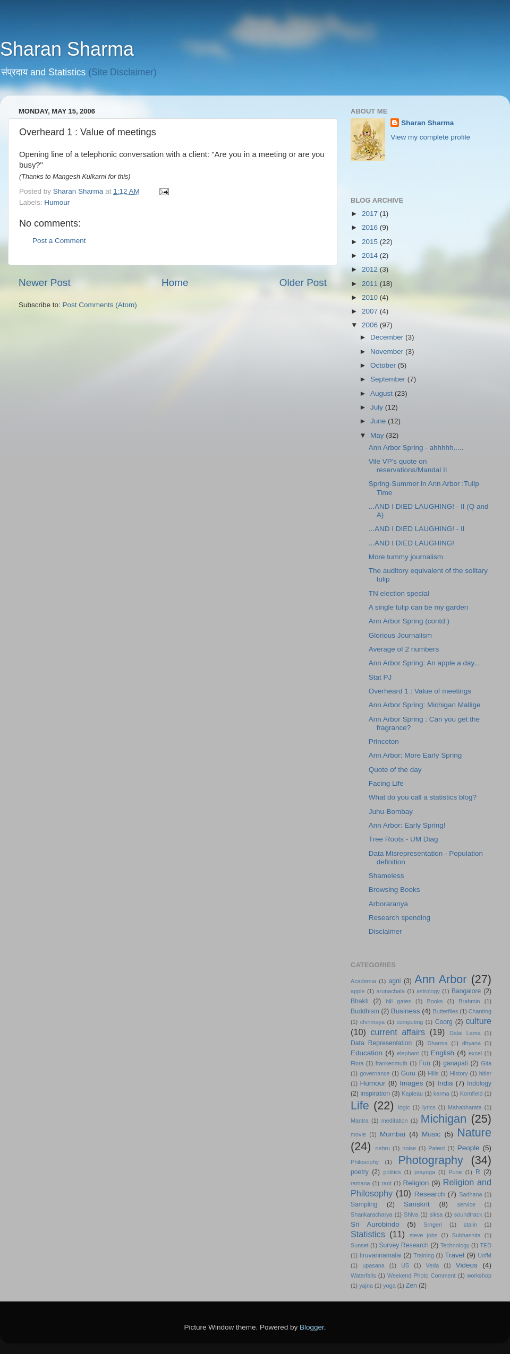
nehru (382, 1148)
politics (392, 1172)
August (382, 393)
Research (429, 1194)
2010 (371, 297)
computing (409, 1022)
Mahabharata (465, 1107)
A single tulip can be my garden (419, 607)
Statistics (368, 1234)
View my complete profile (430, 137)
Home (175, 282)
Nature (474, 1132)
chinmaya (372, 1022)
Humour (57, 202)
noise (409, 1148)
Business (405, 1011)
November (387, 351)
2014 (371, 255)
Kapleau (412, 1093)
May (378, 435)
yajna (366, 1285)
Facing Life (386, 783)
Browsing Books (394, 889)
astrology (428, 991)
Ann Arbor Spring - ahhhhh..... (416, 448)
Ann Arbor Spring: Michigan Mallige (425, 705)
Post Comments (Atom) (100, 305)
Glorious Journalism (400, 635)
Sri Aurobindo (375, 1224)
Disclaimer (385, 931)
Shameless (386, 876)
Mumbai (392, 1134)
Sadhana (470, 1194)
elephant (408, 1053)
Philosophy (365, 1162)
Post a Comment (59, 241)
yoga (389, 1285)
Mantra (360, 1120)
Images (411, 1083)
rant (386, 1183)
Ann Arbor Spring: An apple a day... (424, 663)
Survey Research (403, 1245)
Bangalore (466, 991)
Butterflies (445, 1011)
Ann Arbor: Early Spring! (407, 825)
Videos (467, 1265)
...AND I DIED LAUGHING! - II (417, 529)
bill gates (398, 1001)
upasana (373, 1265)
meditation (394, 1120)
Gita (486, 1063)
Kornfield (471, 1093)
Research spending (399, 918)
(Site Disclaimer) (122, 72)
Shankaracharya (372, 1214)
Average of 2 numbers (404, 649)
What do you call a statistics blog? (423, 797)
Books (435, 1001)
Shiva (411, 1214)
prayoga (424, 1172)
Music (431, 1134)
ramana (360, 1183)
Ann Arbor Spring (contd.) (409, 621)
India (445, 1083)
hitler (485, 1073)
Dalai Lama (465, 1033)
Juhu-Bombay (391, 811)
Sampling (364, 1204)
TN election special (399, 593)
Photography (430, 1160)
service (466, 1204)
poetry (360, 1172)
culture (478, 1021)
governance (374, 1073)
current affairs (397, 1032)
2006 (371, 325)
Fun (424, 1063)
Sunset (360, 1245)
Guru (408, 1073)
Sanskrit (417, 1204)
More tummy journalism (406, 557)
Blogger (312, 1327)
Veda (432, 1265)
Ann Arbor (440, 979)
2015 (371, 242)
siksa (436, 1214)
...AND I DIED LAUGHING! (411, 543)
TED (485, 1245)
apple (357, 991)
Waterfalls (363, 1275)
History (459, 1073)
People (468, 1148)
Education (366, 1053)
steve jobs (424, 1235)
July (377, 407)
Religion (416, 1183)
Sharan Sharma (67, 49)
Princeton (384, 741)
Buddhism (365, 1011)
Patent (436, 1148)
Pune (455, 1172)
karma (441, 1093)
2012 (371, 269)
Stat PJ (380, 677)
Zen (411, 1285)
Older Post (303, 282)
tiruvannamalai (381, 1255)
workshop (479, 1275)
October (384, 365)
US (405, 1265)
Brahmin (469, 1001)
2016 (371, 227)
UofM (484, 1255)
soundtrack (468, 1214)
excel (475, 1053)
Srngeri (432, 1224)
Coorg (444, 1022)
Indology (479, 1083)
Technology (455, 1245)
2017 (371, 214)
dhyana (471, 1043)
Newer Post (45, 282)
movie (358, 1134)
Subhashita (466, 1235)
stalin (470, 1224)
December (387, 337)
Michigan (443, 1118)
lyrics (429, 1107)
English (442, 1053)
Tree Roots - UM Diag (403, 839)
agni (395, 981)
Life (360, 1105)
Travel (454, 1255)
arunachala (391, 991)
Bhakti (360, 1001)
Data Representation (381, 1043)
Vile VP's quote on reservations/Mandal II (408, 465)
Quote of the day (395, 770)
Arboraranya (388, 904)
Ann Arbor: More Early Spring (415, 755)
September (388, 379)
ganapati (455, 1063)
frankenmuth (391, 1063)
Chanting (480, 1011)
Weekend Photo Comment (421, 1275)
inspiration (375, 1093)
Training (423, 1255)
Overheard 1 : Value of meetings (420, 691)
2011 (371, 284)
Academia (363, 981)
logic (404, 1107)
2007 (371, 311)
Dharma (437, 1043)
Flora (357, 1063)
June (379, 421)
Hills (433, 1073)
